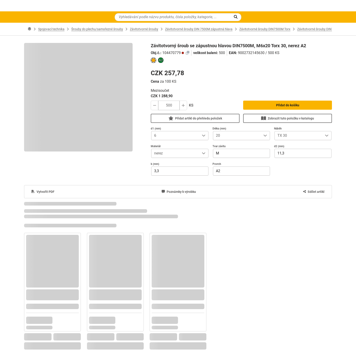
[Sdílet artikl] (313, 191)
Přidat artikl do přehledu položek (195, 118)
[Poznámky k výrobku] (179, 191)
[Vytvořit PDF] (43, 191)
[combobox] (175, 135)
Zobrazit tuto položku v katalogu (287, 118)
